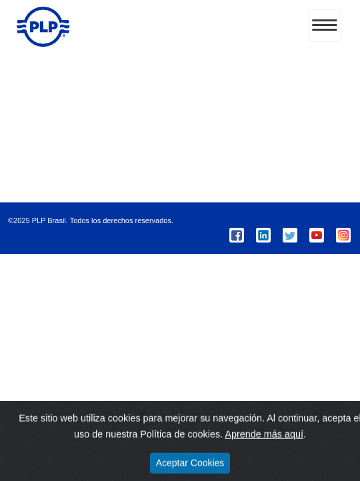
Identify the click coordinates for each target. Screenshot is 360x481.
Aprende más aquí (264, 444)
